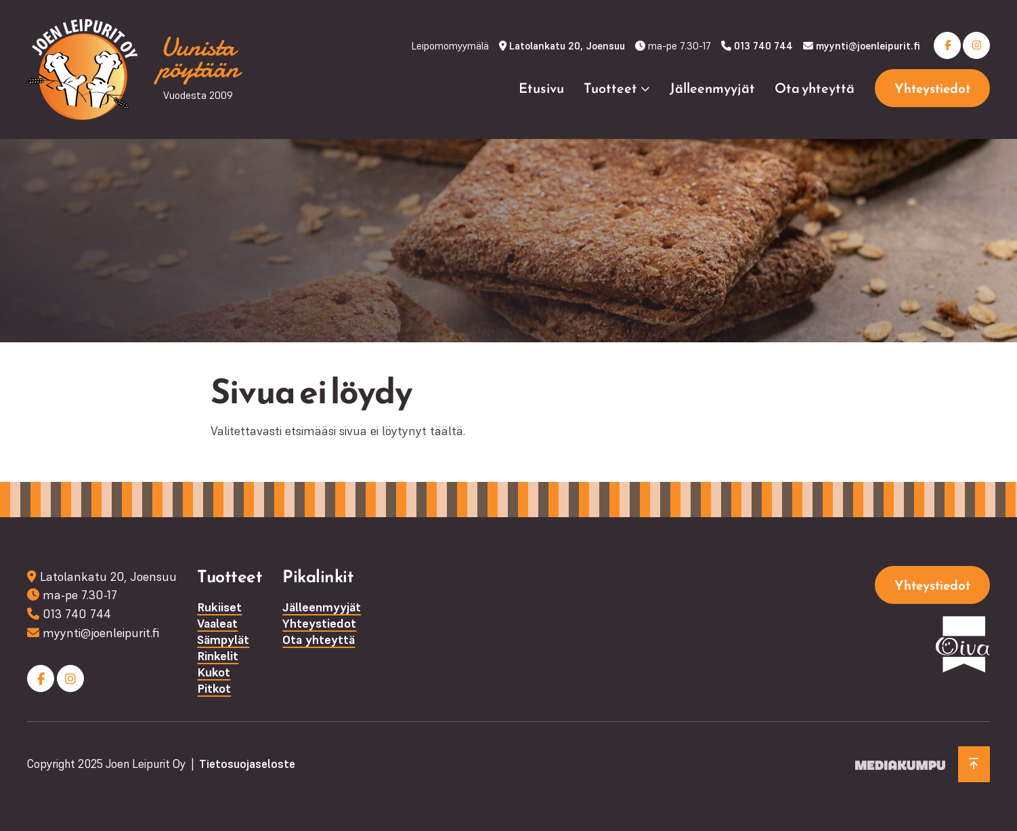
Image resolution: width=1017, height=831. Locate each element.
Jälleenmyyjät (712, 88)
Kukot (213, 672)
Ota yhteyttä (814, 88)
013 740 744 (763, 45)
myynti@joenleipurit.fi (868, 45)
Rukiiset (219, 607)
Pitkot (214, 688)
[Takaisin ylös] (974, 764)
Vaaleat (217, 623)
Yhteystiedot (932, 88)
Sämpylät (223, 639)
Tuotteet (610, 88)
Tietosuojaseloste (247, 763)
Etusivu (541, 88)
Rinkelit (217, 656)
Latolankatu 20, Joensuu (567, 45)
